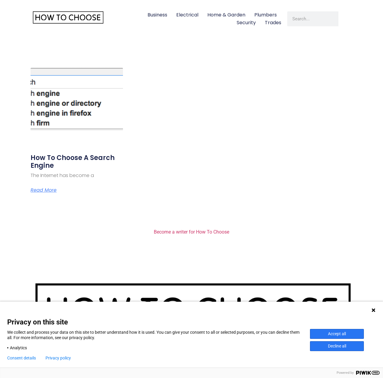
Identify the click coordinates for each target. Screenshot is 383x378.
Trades (273, 22)
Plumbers (265, 14)
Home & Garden (226, 14)
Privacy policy (58, 358)
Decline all (337, 346)
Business (157, 14)
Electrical (187, 14)
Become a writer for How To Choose (191, 232)
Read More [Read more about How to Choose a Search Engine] (44, 190)
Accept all (337, 333)
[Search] (345, 18)
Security (246, 22)
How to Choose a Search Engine (73, 161)
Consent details (21, 358)
